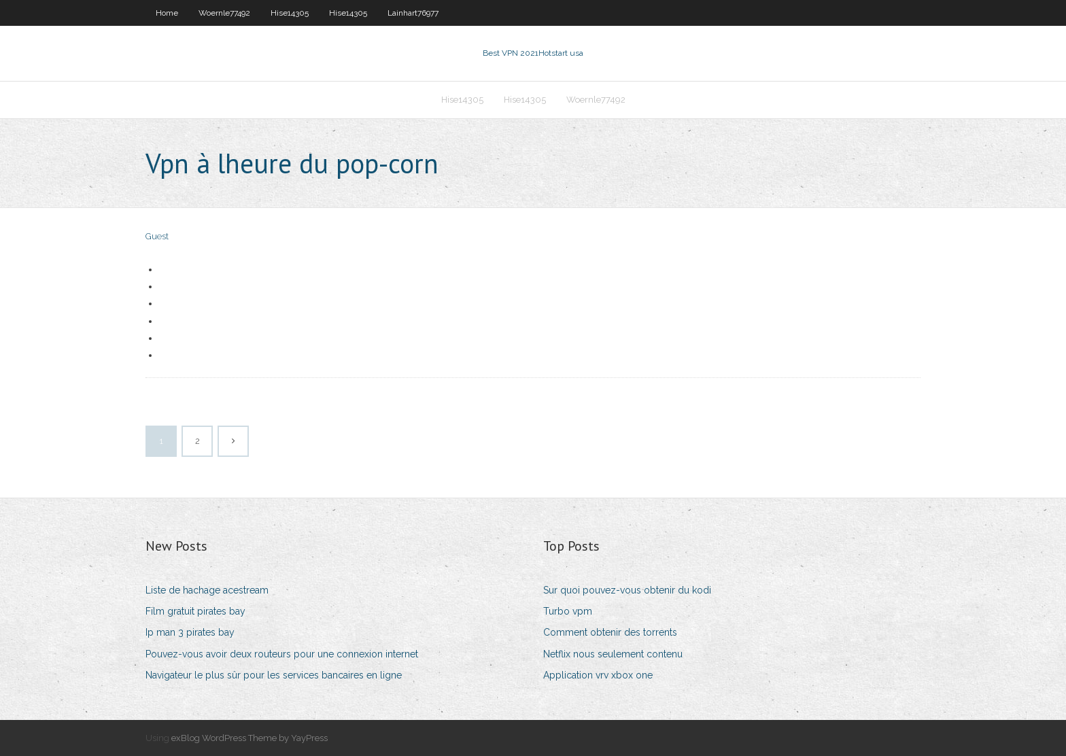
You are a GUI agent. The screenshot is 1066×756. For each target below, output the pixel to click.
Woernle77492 (224, 13)
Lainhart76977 (413, 13)
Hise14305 (290, 13)
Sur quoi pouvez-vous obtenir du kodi (627, 590)
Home (167, 13)
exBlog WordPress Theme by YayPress (249, 738)
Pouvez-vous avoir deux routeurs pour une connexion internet (281, 654)
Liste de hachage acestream (207, 590)
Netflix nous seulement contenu (613, 654)
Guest (157, 236)
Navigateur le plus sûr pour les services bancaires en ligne (273, 675)
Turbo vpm (567, 611)
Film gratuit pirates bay (195, 611)
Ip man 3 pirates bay (190, 632)
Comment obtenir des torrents (610, 632)
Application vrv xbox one (598, 675)
